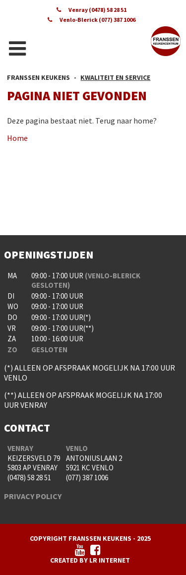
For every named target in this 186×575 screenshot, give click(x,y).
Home (17, 138)
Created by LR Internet (90, 560)
